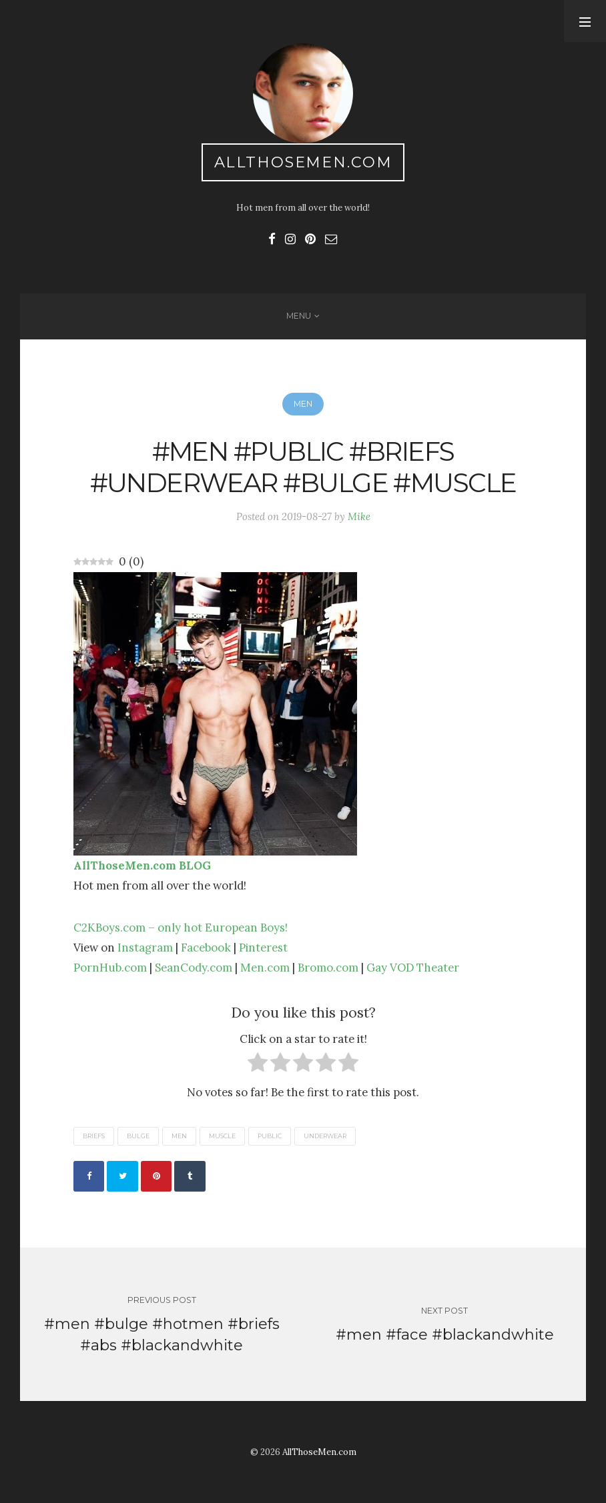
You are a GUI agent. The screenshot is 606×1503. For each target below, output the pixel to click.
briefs (94, 1136)
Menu (298, 316)
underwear (325, 1136)
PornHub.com (110, 967)
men (179, 1136)
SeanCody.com (193, 967)
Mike (359, 516)
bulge (138, 1136)
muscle (222, 1136)
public (270, 1136)
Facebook (206, 947)
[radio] (258, 1065)
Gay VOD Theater (412, 967)
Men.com (265, 967)
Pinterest (263, 947)
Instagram (145, 947)
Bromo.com (328, 967)
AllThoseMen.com (303, 162)
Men (303, 404)
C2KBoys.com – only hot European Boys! (180, 927)
